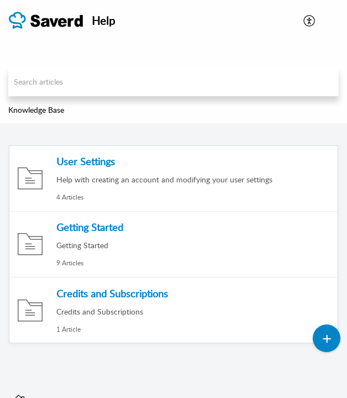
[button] (309, 20)
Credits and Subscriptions (112, 293)
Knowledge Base (36, 109)
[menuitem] (309, 20)
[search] (173, 81)
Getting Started (89, 227)
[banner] (173, 61)
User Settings (85, 161)
